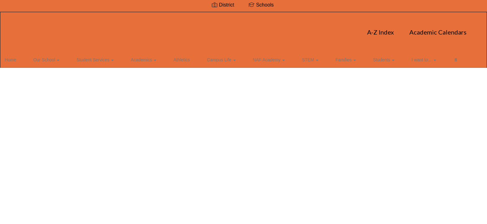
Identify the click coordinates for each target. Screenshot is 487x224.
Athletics (160, 57)
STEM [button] (265, 57)
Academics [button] (130, 57)
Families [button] (293, 57)
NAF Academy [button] (232, 57)
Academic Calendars (250, 29)
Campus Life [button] (192, 57)
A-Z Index (193, 29)
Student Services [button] (89, 57)
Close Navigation (408, 59)
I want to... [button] (356, 57)
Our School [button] (48, 57)
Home (20, 57)
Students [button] (323, 57)
